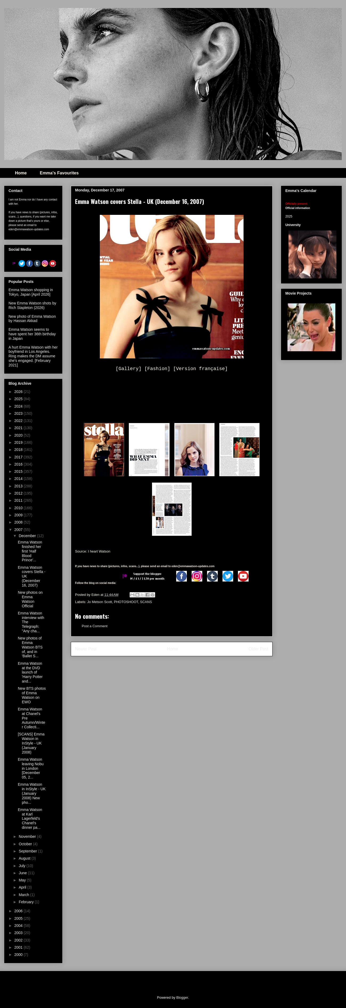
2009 (19, 515)
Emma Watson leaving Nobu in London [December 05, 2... (31, 768)
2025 (19, 399)
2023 (19, 413)
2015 (19, 471)
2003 (19, 933)
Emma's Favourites (59, 173)
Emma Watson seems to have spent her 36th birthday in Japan (32, 334)
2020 (19, 435)
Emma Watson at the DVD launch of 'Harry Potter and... (30, 672)
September (28, 851)
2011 (19, 500)
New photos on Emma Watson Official (30, 599)
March (24, 895)
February (27, 902)
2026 (19, 392)
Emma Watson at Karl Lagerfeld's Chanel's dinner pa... (30, 819)
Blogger (182, 997)
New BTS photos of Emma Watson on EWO (32, 695)
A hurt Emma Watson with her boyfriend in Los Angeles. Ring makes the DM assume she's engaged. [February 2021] (33, 356)
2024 (19, 406)
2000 (19, 954)
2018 (19, 449)
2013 (19, 486)
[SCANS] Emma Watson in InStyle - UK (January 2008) (31, 743)
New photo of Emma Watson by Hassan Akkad (32, 318)
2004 (19, 925)
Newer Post (86, 649)
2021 (19, 428)
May (23, 880)
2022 (19, 421)
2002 (19, 940)
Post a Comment (95, 626)
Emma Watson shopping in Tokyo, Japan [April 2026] (31, 292)
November (28, 836)
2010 (19, 508)
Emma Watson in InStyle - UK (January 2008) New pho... (32, 793)
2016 (19, 464)
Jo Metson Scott (99, 602)
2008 (19, 522)
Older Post (258, 649)
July (22, 866)
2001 (19, 947)
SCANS (146, 602)
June (23, 873)
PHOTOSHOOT (126, 602)
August (25, 858)
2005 (19, 918)
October (26, 844)
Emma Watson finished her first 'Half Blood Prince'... (30, 551)
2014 (19, 478)
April (23, 887)
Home (21, 173)
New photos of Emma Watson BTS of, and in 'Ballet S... (30, 647)
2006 (19, 911)
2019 (19, 442)
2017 (19, 457)
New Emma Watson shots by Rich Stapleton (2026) (32, 305)
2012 (19, 493)
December (28, 536)
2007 (19, 530)
